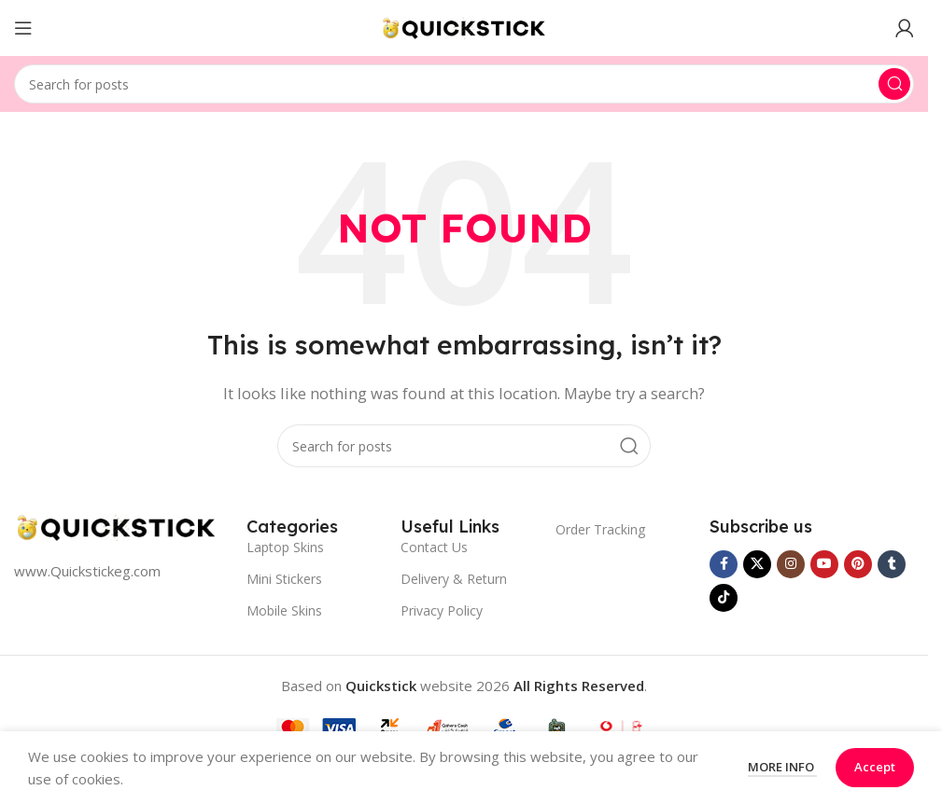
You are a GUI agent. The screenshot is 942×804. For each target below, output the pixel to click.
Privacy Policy (442, 610)
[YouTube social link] (824, 564)
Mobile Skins (284, 610)
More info (782, 766)
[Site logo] (464, 26)
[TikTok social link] (724, 598)
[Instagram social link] (791, 564)
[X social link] (757, 564)
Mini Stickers (284, 579)
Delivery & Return (454, 579)
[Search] (464, 84)
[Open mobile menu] (23, 28)
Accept (874, 766)
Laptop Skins (285, 547)
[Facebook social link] (724, 564)
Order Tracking (600, 529)
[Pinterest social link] (858, 564)
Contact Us (434, 547)
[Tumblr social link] (892, 564)
